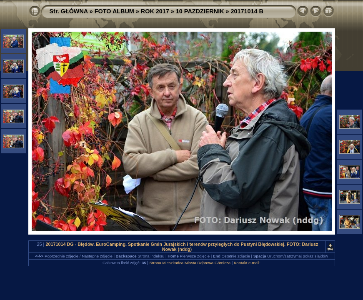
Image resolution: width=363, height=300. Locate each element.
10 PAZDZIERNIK (200, 11)
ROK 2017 (155, 11)
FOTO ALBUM (114, 11)
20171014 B (247, 11)
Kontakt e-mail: (247, 262)
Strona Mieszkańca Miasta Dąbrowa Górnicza (189, 262)
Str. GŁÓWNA (69, 11)
